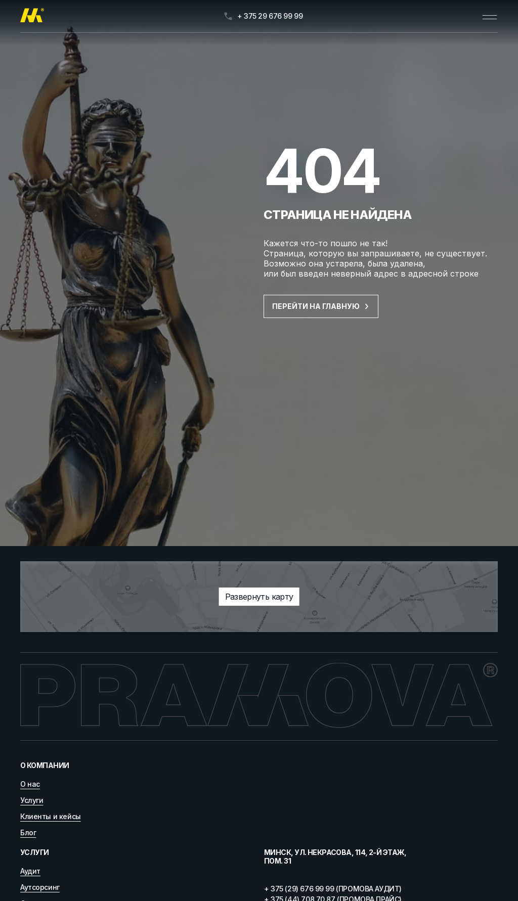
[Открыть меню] (490, 16)
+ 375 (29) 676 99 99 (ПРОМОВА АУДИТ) (333, 888)
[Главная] (32, 16)
